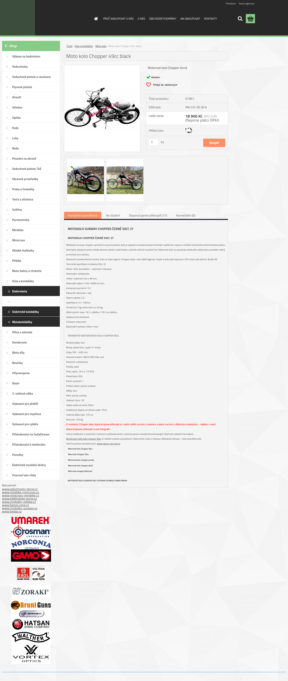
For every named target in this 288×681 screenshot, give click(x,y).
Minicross (18, 240)
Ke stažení (113, 215)
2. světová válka (22, 393)
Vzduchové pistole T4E (26, 168)
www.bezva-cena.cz (15, 505)
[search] (240, 18)
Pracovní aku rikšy (24, 475)
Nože (15, 148)
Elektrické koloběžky (25, 311)
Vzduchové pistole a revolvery (31, 77)
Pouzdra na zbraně (24, 158)
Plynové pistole (22, 87)
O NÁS (141, 18)
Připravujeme (21, 373)
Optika (16, 117)
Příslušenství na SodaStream (30, 434)
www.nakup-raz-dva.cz (108, 443)
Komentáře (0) (185, 215)
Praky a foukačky (23, 189)
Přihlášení (231, 3)
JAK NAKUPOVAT (190, 18)
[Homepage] (95, 18)
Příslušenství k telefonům (28, 444)
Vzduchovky (20, 66)
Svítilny (17, 209)
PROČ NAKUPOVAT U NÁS (118, 18)
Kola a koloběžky (23, 281)
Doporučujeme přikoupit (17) (148, 215)
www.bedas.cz (12, 511)
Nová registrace (247, 3)
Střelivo (17, 107)
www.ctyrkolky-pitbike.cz (19, 501)
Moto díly (18, 352)
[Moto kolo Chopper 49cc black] (102, 66)
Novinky (17, 363)
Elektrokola (19, 291)
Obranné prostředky (25, 179)
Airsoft (16, 97)
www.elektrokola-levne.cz (19, 498)
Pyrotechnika (20, 220)
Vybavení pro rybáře (25, 424)
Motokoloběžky (22, 322)
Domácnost (19, 342)
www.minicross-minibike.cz (20, 495)
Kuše (15, 128)
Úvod (69, 46)
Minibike (17, 230)
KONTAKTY (210, 18)
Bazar (16, 383)
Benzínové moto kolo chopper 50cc (83, 439)
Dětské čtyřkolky (23, 250)
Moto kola (50, 301)
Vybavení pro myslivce (26, 414)
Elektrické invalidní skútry (29, 465)
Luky (15, 138)
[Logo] (56, 17)
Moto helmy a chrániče (26, 271)
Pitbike (16, 260)
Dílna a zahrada (22, 332)
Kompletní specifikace (82, 215)
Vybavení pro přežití (25, 403)
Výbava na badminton (26, 56)
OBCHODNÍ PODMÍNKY (162, 18)
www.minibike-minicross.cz (20, 492)
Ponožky (17, 454)
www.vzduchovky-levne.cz (20, 489)
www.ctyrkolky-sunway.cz (19, 508)
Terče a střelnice (22, 199)
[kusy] (154, 142)
